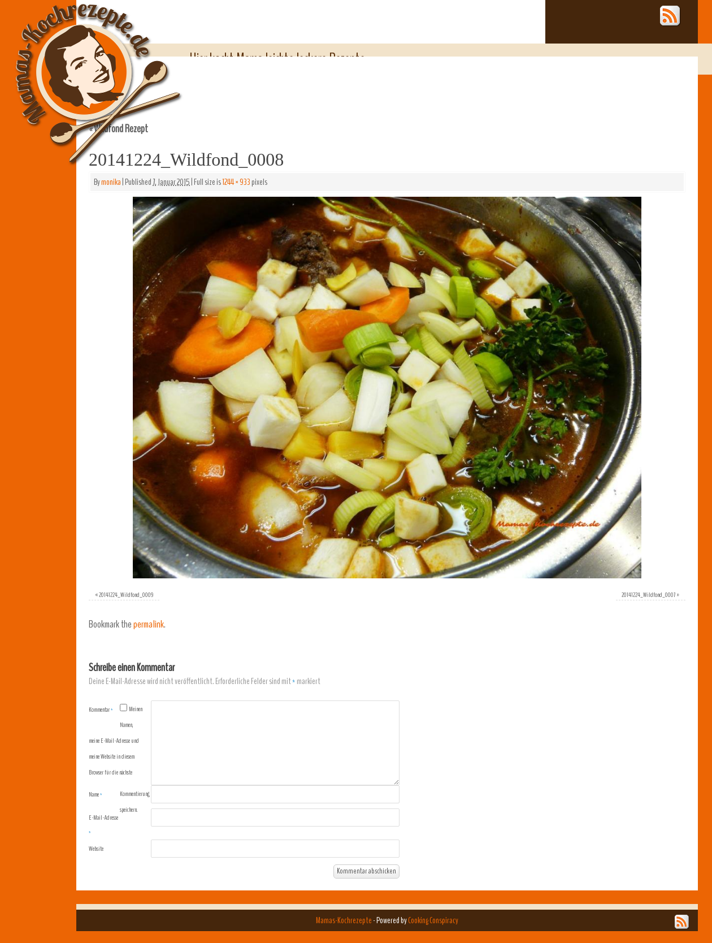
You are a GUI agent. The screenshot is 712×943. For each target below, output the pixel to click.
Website (96, 848)
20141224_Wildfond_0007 (648, 594)
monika (111, 182)
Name (95, 794)
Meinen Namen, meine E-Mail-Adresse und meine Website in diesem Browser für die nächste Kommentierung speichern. (119, 759)
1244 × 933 (236, 182)
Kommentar (101, 709)
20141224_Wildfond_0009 (126, 594)
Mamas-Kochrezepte (82, 70)
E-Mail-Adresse (103, 825)
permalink (148, 624)
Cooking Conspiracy (433, 920)
